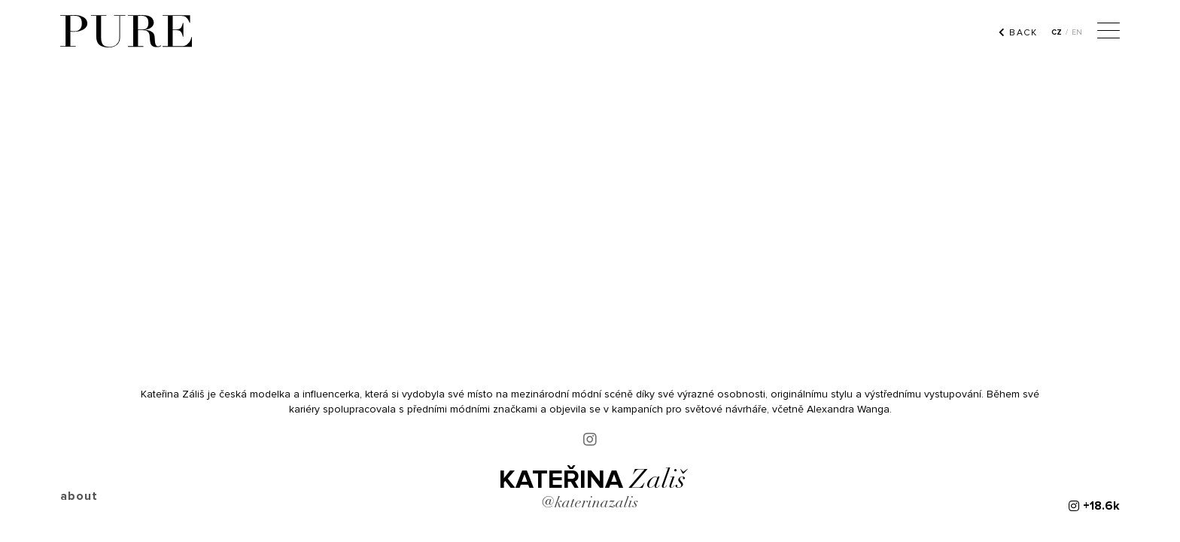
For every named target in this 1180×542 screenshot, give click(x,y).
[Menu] (1108, 32)
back (1018, 32)
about (79, 496)
